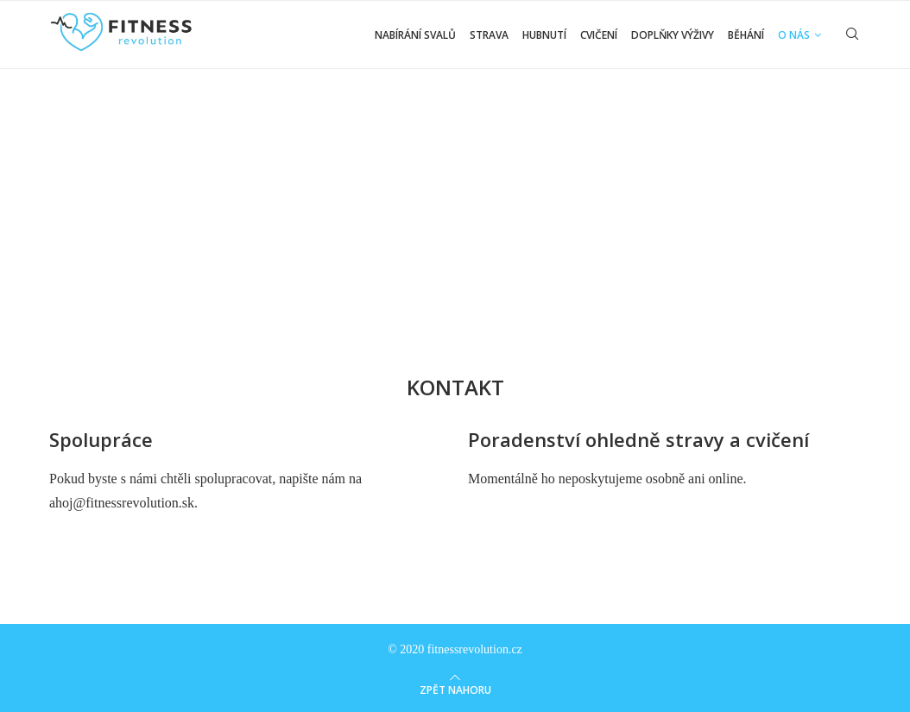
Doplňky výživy (672, 35)
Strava (489, 35)
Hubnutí (544, 35)
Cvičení (598, 35)
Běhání (746, 35)
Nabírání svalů (415, 35)
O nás (794, 35)
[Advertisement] (455, 200)
